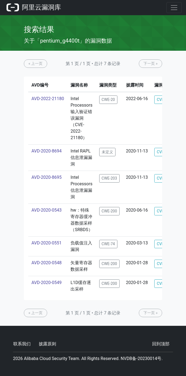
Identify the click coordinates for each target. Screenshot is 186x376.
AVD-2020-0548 (46, 262)
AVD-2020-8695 (46, 177)
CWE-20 (108, 99)
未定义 (107, 152)
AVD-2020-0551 (46, 243)
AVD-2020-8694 (46, 151)
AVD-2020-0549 (46, 282)
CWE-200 (109, 211)
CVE (160, 99)
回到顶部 (160, 343)
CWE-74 (108, 244)
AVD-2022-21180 (47, 98)
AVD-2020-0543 (46, 210)
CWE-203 (109, 178)
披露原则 (47, 343)
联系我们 (22, 343)
